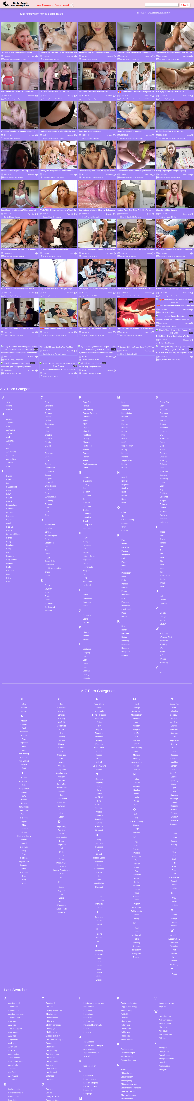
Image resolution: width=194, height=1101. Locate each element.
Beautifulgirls (12, 99)
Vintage (163, 507)
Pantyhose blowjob (129, 893)
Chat (47, 321)
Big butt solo (13, 1016)
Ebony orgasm (52, 1000)
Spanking (164, 369)
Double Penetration (53, 458)
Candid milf (50, 893)
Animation (10, 320)
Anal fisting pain (15, 919)
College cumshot (53, 926)
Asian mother (13, 944)
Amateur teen (14, 908)
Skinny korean (127, 967)
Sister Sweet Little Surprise (166, 210)
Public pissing (127, 930)
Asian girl (12, 941)
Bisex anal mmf (14, 1041)
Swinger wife (126, 1014)
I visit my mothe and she (94, 893)
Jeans (85, 509)
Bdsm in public (14, 997)
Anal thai (12, 926)
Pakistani (125, 437)
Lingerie (86, 568)
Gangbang (87, 371)
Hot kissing (50, 1072)
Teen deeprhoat (127, 1035)
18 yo (6, 99)
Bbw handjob (13, 994)
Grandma (87, 404)
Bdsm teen (12, 1001)
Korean (86, 529)
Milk (123, 325)
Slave (162, 339)
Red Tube (111, 253)
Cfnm (47, 318)
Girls (85, 389)
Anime (9, 324)
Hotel (85, 468)
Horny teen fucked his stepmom (129, 131)
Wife (162, 545)
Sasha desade (127, 960)
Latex (85, 546)
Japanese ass (89, 939)
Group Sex (46, 177)
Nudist (124, 385)
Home (38, 5)
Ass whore (12, 970)
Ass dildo (12, 959)
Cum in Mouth (50, 387)
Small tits (140, 177)
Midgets (124, 318)
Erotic (47, 486)
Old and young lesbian (93, 1078)
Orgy (123, 417)
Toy (161, 462)
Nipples (124, 378)
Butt (8, 472)
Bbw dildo (12, 990)
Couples (61, 138)
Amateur (7, 59)
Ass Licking (11, 349)
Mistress (124, 329)
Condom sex (50, 361)
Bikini (8, 413)
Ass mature (13, 966)
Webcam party (165, 914)
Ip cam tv (87, 922)
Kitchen (86, 526)
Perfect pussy (126, 901)
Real (123, 516)
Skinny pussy (126, 971)
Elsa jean (50, 1003)
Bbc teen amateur (15, 983)
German (52, 99)
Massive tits (88, 997)
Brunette (56, 59)
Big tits (50, 59)
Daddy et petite (52, 987)
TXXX (189, 135)
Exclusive (162, 177)
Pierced (124, 474)
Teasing (163, 433)
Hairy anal (50, 1054)
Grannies (87, 407)
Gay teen (50, 1041)
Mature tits (88, 1015)
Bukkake (10, 461)
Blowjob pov (13, 1059)
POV (178, 59)
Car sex (48, 299)
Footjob (86, 339)
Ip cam (86, 919)
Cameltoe (49, 296)
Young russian (164, 956)
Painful (124, 434)
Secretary (164, 303)
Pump (123, 503)
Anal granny (13, 911)
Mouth (124, 354)
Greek (85, 411)
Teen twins (125, 1064)
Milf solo (87, 1037)
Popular (58, 5)
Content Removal (112, 1095)
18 (165, 13)
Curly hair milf (52, 959)
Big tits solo (13, 1038)
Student (163, 398)
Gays (85, 378)
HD (56, 99)
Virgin (162, 510)
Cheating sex (51, 904)
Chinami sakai (52, 908)
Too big (124, 1079)
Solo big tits (126, 996)
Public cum (125, 926)
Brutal (8, 457)
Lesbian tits (88, 980)
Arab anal (12, 933)
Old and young (127, 410)
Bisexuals (10, 417)
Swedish (163, 409)
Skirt (162, 336)
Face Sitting (88, 292)
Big (16, 177)
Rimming (125, 531)
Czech (47, 405)
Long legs (88, 984)
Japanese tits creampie (93, 936)
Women (163, 549)
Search (184, 5)
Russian (124, 545)
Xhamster (111, 56)
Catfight (48, 310)
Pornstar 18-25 (144, 99)
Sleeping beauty (127, 982)
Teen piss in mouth (129, 1053)
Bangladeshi (11, 377)
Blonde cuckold (14, 1052)
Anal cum (12, 915)
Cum (47, 383)
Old (122, 406)
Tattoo (162, 426)
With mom (163, 928)
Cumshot (129, 177)
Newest (66, 5)
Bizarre (9, 421)
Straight (21, 256)
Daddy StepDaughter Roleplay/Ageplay (171, 171)
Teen (162, 436)
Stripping (163, 394)
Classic (48, 336)
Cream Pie (135, 59)
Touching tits (126, 1082)
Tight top (124, 1071)
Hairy (85, 428)
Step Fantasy (180, 138)
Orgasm (124, 413)
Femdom (87, 307)
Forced (86, 343)
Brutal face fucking (16, 1070)
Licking (86, 564)
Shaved (163, 314)
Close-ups (49, 343)
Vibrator (163, 503)
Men (123, 310)
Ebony (47, 475)
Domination (49, 455)
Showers (163, 321)
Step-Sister (164, 329)
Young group (164, 942)
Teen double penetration (131, 1038)
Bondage (10, 435)
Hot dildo (49, 1069)
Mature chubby (90, 1004)
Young (162, 562)
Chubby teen (51, 922)
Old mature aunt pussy (93, 1085)
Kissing (86, 522)
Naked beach (89, 1058)
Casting (48, 307)
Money (124, 339)
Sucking (163, 401)
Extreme (48, 501)
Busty (8, 468)
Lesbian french (90, 969)
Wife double (164, 921)
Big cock (162, 59)
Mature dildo (89, 1008)
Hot (84, 464)
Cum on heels (52, 951)
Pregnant (125, 492)
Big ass (45, 59)
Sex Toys (163, 310)
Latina (85, 554)
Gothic (86, 400)
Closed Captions (171, 59)
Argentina (10, 331)
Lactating (87, 539)
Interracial (87, 492)
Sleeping (163, 343)
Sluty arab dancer (128, 985)
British (84, 59)
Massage (125, 296)
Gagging (86, 367)
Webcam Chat (166, 527)
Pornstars (138, 217)
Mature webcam (90, 1019)
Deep (47, 429)
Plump (124, 481)
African (9, 309)
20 (169, 13)
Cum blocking (51, 941)
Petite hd (124, 908)
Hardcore (123, 99)
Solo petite (125, 1000)
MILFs (60, 99)
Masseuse (125, 299)
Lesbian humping (91, 973)
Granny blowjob (52, 1044)
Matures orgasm (90, 1023)
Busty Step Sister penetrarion (90, 131)
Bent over (12, 1012)
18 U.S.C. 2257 (125, 1095)
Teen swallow (126, 1060)
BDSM (9, 388)
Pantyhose (125, 445)
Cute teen (50, 970)
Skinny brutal (126, 963)
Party (123, 456)
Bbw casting (13, 987)
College (48, 354)
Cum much (50, 948)
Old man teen (89, 1082)
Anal (87, 217)
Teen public (126, 1057)
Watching (164, 523)
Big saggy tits (14, 1030)
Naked (124, 367)
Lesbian (86, 561)
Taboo (162, 422)
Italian (85, 496)
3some (9, 296)
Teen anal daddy (128, 1028)
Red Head (172, 138)
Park (123, 448)
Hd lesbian (50, 1065)
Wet (161, 538)
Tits (161, 451)
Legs (85, 557)
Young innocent (165, 952)
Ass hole (10, 345)
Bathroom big (14, 979)
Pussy (124, 507)
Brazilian (95, 138)
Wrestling (164, 553)
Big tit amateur (14, 1034)
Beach (9, 391)
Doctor (47, 444)
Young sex (163, 960)
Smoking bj (125, 992)
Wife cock (163, 917)
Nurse (123, 389)
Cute (47, 401)
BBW (8, 384)
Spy (161, 380)
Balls (8, 373)
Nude (123, 382)
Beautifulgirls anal (15, 1005)
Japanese (87, 505)
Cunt (47, 398)
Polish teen (125, 915)
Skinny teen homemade (131, 978)
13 (155, 13)
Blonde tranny (14, 1056)
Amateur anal (14, 893)
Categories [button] (47, 5)
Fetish (168, 177)
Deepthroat (49, 433)
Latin (85, 550)
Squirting (163, 383)
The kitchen (126, 1068)
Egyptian (48, 479)
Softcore (163, 354)
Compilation (50, 358)
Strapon (163, 390)
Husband (87, 475)
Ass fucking (11, 342)
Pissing (124, 477)
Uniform (163, 490)
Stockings (164, 387)
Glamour (86, 393)
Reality (124, 520)
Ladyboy (86, 543)
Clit (46, 339)
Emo (47, 482)
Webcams (164, 531)
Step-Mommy (127, 336)
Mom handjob (89, 1041)
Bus (8, 464)
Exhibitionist (50, 497)
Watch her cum (165, 906)
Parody (124, 452)
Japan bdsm (89, 932)
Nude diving (88, 1065)
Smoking (163, 350)
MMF (123, 332)
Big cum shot (13, 1023)
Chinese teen (51, 911)
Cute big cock (51, 962)
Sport (162, 376)
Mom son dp (89, 1048)
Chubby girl (51, 919)
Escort (47, 490)
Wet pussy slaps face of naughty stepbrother (18, 131)
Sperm (162, 372)
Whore (162, 542)
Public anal (125, 922)
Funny (85, 358)
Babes (12, 59)
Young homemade (166, 949)
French (86, 347)
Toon (162, 458)
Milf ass (87, 1030)
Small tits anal (127, 989)
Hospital (86, 461)
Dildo (47, 440)
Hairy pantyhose (53, 1058)
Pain (123, 430)
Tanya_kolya (126, 1024)
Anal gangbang (14, 922)
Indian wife (88, 908)
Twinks (163, 473)
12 (153, 13)
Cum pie (49, 955)
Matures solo (89, 1026)
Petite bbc (125, 904)
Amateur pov (13, 901)
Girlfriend (87, 385)
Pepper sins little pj (129, 897)
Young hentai (164, 945)
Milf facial (87, 1033)
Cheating (48, 325)
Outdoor (124, 421)
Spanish (163, 365)
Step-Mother (126, 350)
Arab (8, 327)
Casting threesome (54, 901)
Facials (86, 296)
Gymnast (87, 418)
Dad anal (49, 979)
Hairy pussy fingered (54, 1061)
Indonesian (87, 488)
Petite (123, 470)
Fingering (87, 321)
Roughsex (125, 542)
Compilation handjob (54, 930)
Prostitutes (125, 496)
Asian (83, 177)
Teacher (163, 429)
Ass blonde (13, 955)
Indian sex (88, 901)
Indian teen (88, 904)
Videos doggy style (166, 893)
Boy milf (11, 1063)
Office (123, 402)
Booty (8, 439)
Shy (161, 325)
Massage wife (89, 993)
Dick (46, 436)
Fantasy (94, 59)
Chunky (48, 332)
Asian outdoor (14, 948)
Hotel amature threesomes (57, 1079)
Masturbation (175, 177)
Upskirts (163, 493)
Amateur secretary (16, 904)
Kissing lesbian (90, 956)
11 (151, 13)
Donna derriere (52, 990)
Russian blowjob (128, 943)
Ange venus (13, 930)
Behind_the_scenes (16, 1008)
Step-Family (88, 299)
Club (47, 347)
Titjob (162, 447)
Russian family (127, 947)
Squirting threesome (129, 1003)
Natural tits (88, 1061)
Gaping (86, 375)
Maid (123, 292)
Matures (124, 307)
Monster (124, 343)
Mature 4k (88, 1001)
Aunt (8, 356)
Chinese (48, 329)
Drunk (47, 462)
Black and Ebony (13, 424)
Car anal (49, 897)
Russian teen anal (128, 950)
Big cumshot (13, 1027)
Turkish (163, 469)
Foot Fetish (88, 336)
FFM (85, 314)
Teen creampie (127, 1031)
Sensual (163, 307)
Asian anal (12, 937)
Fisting (86, 329)
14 (157, 13)
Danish (48, 422)
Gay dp (49, 1037)
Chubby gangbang (53, 915)
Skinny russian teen (129, 974)
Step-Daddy (50, 415)
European (49, 493)
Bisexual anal (14, 1045)
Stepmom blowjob (128, 1011)
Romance (125, 534)
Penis (123, 467)
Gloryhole (87, 396)
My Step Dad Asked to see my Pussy (170, 131)
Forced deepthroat (53, 1024)
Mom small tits (90, 1044)
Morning (124, 347)
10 (149, 13)
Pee (123, 459)
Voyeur (163, 514)
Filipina (86, 318)
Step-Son (164, 361)
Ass (50, 138)
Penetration (126, 463)
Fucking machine (90, 354)
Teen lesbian (126, 1049)
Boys (8, 442)
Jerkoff (86, 513)
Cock (47, 350)
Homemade (88, 457)
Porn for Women (132, 99)
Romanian (125, 538)
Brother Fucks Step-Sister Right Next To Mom (135, 210)
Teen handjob (126, 1046)
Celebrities (49, 314)
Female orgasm (52, 1020)
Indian (85, 485)
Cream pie (50, 937)
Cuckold (48, 380)
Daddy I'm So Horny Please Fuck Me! (54, 249)
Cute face (50, 966)
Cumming (49, 390)
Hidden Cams (89, 446)
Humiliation (87, 472)
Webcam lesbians (166, 910)
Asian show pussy (15, 951)
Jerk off (87, 947)
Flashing (86, 332)
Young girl (163, 938)
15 (159, 13)
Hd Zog (72, 96)
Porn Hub (33, 56)
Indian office (89, 897)
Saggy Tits (164, 292)
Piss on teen (126, 911)
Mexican (124, 314)
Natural (124, 371)
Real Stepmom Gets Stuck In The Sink (93, 92)
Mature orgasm (90, 1012)
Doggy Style (50, 451)
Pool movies (126, 919)
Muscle (124, 358)
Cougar (88, 59)
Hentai (86, 442)
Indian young (89, 911)
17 (163, 13)
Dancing (48, 418)
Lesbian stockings (91, 977)
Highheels (87, 450)
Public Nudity (126, 499)
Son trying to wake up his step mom (170, 92)
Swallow (163, 405)
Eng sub (49, 1011)
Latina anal (88, 966)
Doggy (47, 447)
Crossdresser (50, 376)
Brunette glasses (15, 1067)
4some (9, 299)
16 (161, 13)
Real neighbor (127, 939)
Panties (124, 441)
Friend (86, 350)
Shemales (164, 318)
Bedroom (10, 399)
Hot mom (50, 1076)
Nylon (123, 393)
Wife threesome (165, 925)
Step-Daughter (51, 426)
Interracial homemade (93, 915)
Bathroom (10, 380)
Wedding (163, 534)
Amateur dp (13, 897)
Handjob (86, 431)
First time (87, 325)
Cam (47, 292)
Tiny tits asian (126, 1075)
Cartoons (48, 303)
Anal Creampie (95, 217)
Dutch (47, 466)
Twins (162, 477)
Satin (162, 296)
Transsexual (165, 466)
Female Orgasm (97, 177)
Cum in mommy (52, 944)
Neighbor (125, 375)
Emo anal (50, 1007)
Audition (9, 353)
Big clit (11, 1019)
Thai (161, 440)
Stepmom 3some (128, 1007)
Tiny (161, 444)
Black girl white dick (16, 1048)
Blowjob (23, 59)
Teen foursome (127, 1042)
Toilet (162, 455)
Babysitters (11, 370)
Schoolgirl (164, 299)
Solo (162, 358)
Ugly (162, 486)
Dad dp (49, 983)
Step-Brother (11, 450)
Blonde (17, 59)
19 (167, 13)
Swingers (164, 412)
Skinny (162, 332)
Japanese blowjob (91, 943)
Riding (124, 527)
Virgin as (162, 897)
